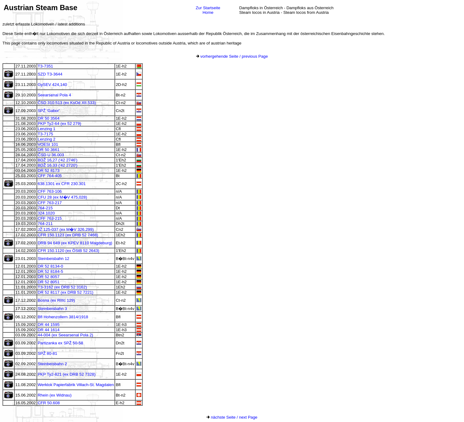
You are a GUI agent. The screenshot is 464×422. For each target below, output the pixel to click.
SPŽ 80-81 (47, 353)
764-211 (45, 223)
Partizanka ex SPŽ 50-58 (60, 343)
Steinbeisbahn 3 (52, 308)
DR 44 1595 (49, 324)
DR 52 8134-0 (50, 266)
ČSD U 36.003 (51, 155)
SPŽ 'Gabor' (49, 110)
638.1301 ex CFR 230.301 (62, 183)
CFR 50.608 (49, 403)
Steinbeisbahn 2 (52, 364)
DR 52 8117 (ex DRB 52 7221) (66, 292)
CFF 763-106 (50, 191)
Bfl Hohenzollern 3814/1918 (63, 317)
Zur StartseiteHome (208, 10)
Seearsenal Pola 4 (54, 95)
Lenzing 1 (47, 128)
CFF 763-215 (50, 218)
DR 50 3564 (49, 118)
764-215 (45, 208)
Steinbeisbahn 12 (53, 258)
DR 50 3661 (49, 149)
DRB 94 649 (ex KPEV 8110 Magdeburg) (75, 243)
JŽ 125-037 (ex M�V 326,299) (66, 229)
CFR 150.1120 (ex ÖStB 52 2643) (68, 250)
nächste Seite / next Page (232, 417)
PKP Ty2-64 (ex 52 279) (59, 123)
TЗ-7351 (45, 66)
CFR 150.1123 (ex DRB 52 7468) (68, 235)
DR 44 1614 (49, 329)
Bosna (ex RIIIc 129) (56, 300)
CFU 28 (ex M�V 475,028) (62, 197)
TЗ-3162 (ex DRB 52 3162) (62, 287)
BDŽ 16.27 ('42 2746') (58, 160)
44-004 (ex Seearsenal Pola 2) (65, 335)
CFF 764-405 (50, 175)
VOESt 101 (48, 144)
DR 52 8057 (49, 276)
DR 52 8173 (49, 170)
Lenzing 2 (47, 139)
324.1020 (46, 213)
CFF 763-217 (50, 202)
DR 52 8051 (49, 282)
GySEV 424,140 (52, 84)
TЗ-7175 (45, 134)
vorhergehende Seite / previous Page (232, 56)
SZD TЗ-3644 (50, 74)
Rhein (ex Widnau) (55, 395)
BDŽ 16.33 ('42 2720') (58, 165)
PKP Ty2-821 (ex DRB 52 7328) (66, 374)
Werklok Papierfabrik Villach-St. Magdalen (76, 384)
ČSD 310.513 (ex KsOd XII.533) (67, 102)
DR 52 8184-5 (50, 271)
